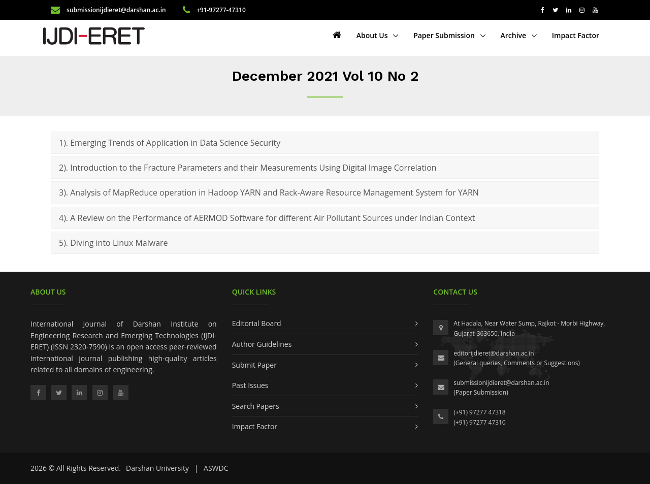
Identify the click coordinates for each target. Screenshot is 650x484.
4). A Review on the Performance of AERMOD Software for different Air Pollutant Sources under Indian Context (267, 217)
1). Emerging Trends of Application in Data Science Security (169, 142)
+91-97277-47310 (214, 10)
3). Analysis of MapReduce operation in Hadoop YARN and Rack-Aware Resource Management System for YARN (269, 192)
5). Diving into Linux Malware (113, 242)
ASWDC (216, 468)
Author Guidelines (262, 344)
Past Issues (250, 385)
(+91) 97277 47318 (479, 412)
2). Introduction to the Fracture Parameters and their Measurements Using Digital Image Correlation (248, 167)
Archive (514, 35)
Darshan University (157, 468)
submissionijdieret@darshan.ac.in (109, 10)
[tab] (325, 142)
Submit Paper (254, 365)
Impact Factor (575, 35)
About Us (372, 35)
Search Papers (255, 406)
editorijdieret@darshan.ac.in (493, 353)
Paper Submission (444, 35)
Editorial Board (256, 323)
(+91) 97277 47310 (479, 422)
